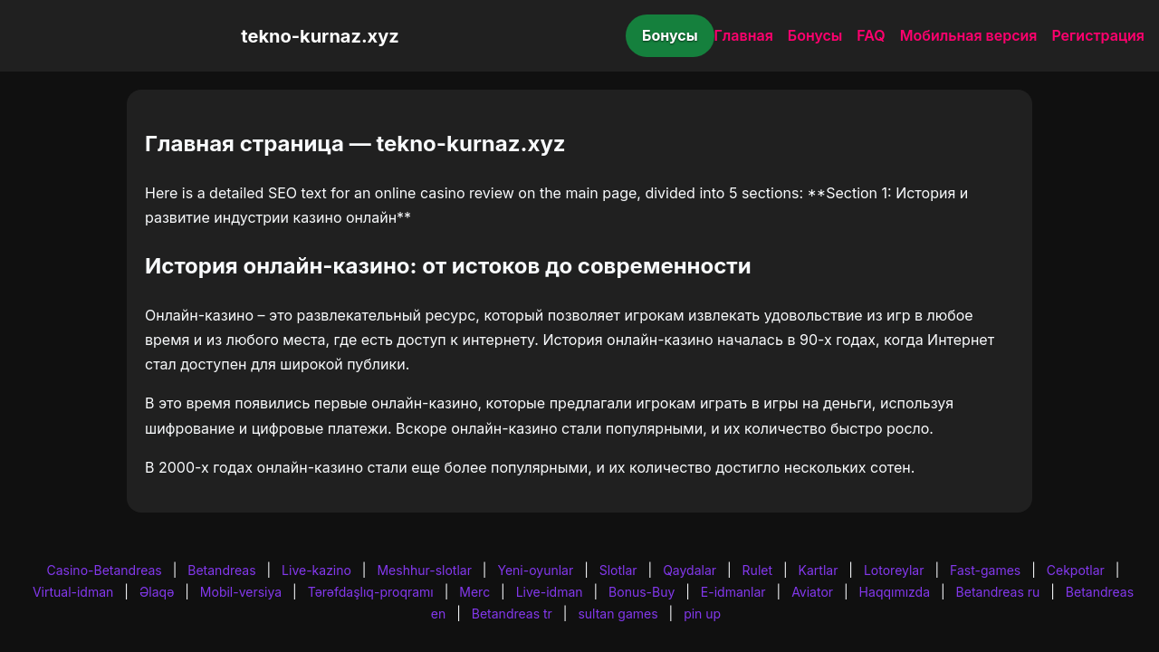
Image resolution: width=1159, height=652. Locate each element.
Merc (474, 591)
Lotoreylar (894, 570)
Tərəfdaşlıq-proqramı (371, 591)
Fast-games (985, 570)
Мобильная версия (969, 35)
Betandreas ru (998, 591)
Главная (743, 35)
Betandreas (221, 570)
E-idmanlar (733, 591)
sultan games (617, 613)
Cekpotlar (1076, 570)
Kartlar (818, 570)
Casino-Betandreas (104, 570)
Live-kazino (316, 570)
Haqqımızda (894, 591)
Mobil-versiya (241, 591)
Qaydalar (689, 570)
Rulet (757, 570)
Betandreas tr (512, 613)
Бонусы (670, 35)
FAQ (871, 35)
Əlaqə (156, 591)
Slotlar (618, 570)
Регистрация (1098, 35)
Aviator (812, 591)
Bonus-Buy (641, 591)
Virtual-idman (73, 591)
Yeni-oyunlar (535, 570)
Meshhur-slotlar (424, 570)
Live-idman (549, 591)
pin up (702, 613)
